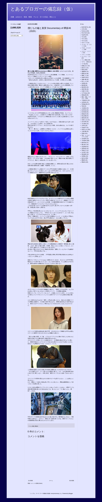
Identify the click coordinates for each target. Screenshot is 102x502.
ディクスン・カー (86, 56)
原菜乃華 (84, 89)
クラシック (84, 54)
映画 (33, 426)
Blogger (71, 493)
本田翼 (83, 156)
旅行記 (83, 158)
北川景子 (84, 152)
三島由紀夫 (84, 100)
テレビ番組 (84, 60)
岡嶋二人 (84, 75)
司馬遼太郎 (84, 104)
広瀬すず (84, 91)
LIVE (83, 29)
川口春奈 (84, 123)
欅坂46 (36, 426)
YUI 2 (83, 38)
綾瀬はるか (84, 65)
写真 (83, 106)
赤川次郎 (84, 121)
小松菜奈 (84, 108)
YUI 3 (83, 40)
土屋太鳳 (84, 131)
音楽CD (83, 77)
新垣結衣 (84, 114)
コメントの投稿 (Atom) (36, 483)
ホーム (51, 480)
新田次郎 (84, 118)
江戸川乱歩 (84, 93)
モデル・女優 (85, 62)
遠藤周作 (84, 71)
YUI (82, 37)
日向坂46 (84, 138)
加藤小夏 (84, 79)
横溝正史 (84, 73)
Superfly (84, 35)
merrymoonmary (55, 493)
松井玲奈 (84, 110)
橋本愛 (83, 85)
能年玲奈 (84, 142)
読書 (83, 133)
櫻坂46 (83, 160)
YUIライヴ (84, 42)
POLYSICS (84, 33)
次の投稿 (30, 480)
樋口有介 (84, 144)
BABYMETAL (85, 27)
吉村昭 (83, 83)
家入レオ (84, 81)
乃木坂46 (84, 140)
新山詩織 (84, 116)
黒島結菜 (84, 95)
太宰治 (83, 125)
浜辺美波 (84, 146)
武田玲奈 (84, 148)
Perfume (84, 31)
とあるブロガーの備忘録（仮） (42, 8)
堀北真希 (84, 154)
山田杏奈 (84, 102)
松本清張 (84, 112)
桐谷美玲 (84, 87)
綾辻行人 (84, 67)
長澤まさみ (84, 129)
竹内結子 (84, 127)
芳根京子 (84, 150)
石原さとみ (84, 119)
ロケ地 (83, 64)
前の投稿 (71, 480)
